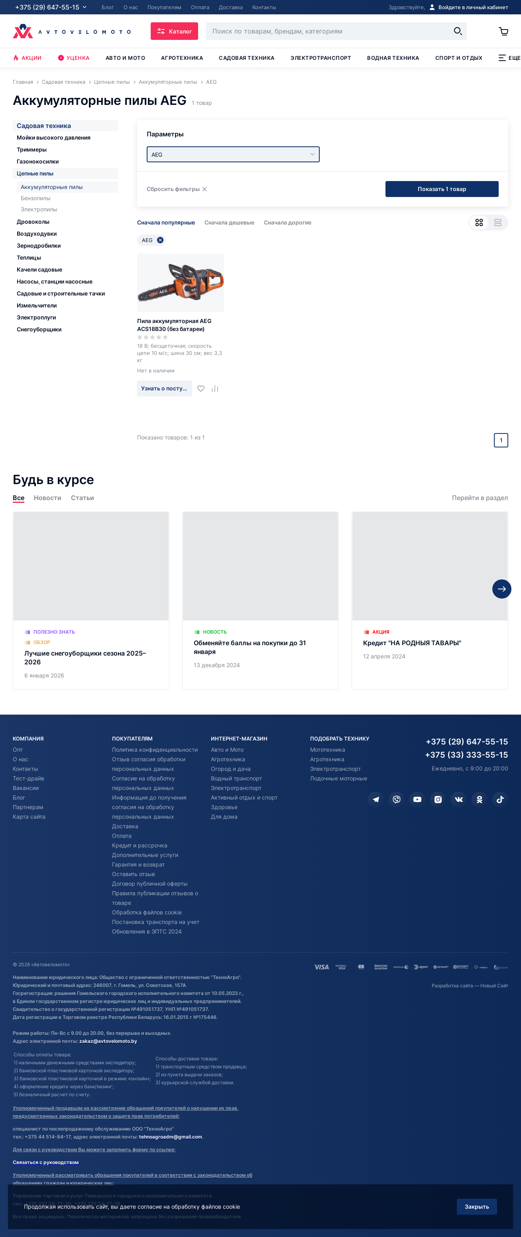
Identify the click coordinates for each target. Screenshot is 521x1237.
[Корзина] (503, 31)
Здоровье (224, 807)
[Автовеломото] (72, 31)
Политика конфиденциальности (155, 749)
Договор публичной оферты (150, 883)
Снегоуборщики (39, 329)
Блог (19, 797)
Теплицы (29, 257)
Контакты (25, 768)
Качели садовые (39, 269)
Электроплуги (36, 317)
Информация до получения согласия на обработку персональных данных (149, 807)
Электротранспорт (321, 58)
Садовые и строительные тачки (61, 293)
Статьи (82, 498)
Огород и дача (231, 768)
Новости (47, 498)
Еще (509, 58)
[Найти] (458, 31)
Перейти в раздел (480, 498)
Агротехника (182, 58)
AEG (152, 240)
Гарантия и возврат (138, 864)
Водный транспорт (236, 778)
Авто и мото (125, 58)
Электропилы (39, 209)
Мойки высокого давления (53, 137)
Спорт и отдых (459, 58)
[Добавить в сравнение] (218, 388)
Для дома (224, 816)
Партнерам (28, 807)
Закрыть (477, 1206)
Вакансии (26, 787)
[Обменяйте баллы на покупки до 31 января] (260, 600)
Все (18, 498)
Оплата (122, 835)
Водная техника (393, 58)
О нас (20, 759)
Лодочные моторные (338, 778)
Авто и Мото (227, 749)
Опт (18, 749)
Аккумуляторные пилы (52, 186)
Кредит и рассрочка (139, 845)
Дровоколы (33, 221)
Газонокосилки (38, 161)
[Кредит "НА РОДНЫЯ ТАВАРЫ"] (430, 600)
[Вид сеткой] (479, 222)
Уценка (74, 58)
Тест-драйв (28, 778)
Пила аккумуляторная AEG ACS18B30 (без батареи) (174, 324)
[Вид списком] (497, 222)
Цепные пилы (35, 173)
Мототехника (327, 749)
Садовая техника (247, 58)
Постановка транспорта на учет (155, 921)
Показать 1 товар (442, 188)
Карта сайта (29, 816)
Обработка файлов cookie (147, 912)
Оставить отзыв (133, 874)
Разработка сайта (452, 986)
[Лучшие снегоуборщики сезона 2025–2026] (91, 600)
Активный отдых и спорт (244, 797)
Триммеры (32, 149)
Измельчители (37, 305)
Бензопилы (36, 198)
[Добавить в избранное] (204, 388)
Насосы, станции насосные (54, 281)
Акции (27, 58)
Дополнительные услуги (145, 854)
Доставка (125, 826)
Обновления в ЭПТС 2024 (147, 931)
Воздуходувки (37, 233)
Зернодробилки (39, 245)
